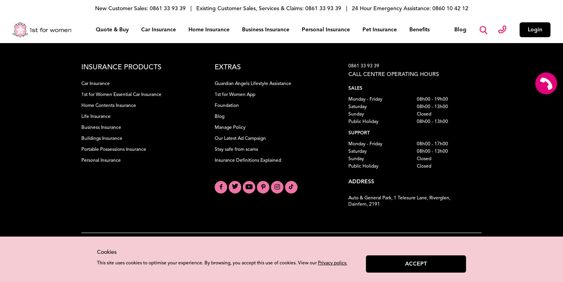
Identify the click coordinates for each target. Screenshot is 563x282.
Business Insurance (265, 29)
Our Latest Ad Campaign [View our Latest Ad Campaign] (240, 137)
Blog (460, 29)
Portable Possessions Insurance (113, 148)
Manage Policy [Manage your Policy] (230, 126)
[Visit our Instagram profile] (277, 185)
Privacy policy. (332, 263)
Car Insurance (158, 29)
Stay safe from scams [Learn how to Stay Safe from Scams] (236, 148)
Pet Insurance (379, 29)
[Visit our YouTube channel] (249, 185)
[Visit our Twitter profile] (235, 185)
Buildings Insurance (101, 137)
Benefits (419, 29)
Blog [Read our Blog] (219, 115)
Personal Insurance (326, 29)
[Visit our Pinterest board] (263, 185)
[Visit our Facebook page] (221, 185)
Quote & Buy (112, 29)
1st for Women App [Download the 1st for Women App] (235, 93)
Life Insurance (96, 115)
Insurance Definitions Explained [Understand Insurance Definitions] (248, 159)
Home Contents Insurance (108, 104)
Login (535, 29)
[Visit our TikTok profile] (291, 185)
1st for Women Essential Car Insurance (121, 93)
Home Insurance (209, 29)
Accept (416, 264)
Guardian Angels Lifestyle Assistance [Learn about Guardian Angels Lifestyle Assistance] (253, 82)
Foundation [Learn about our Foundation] (227, 104)
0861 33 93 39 (363, 64)
